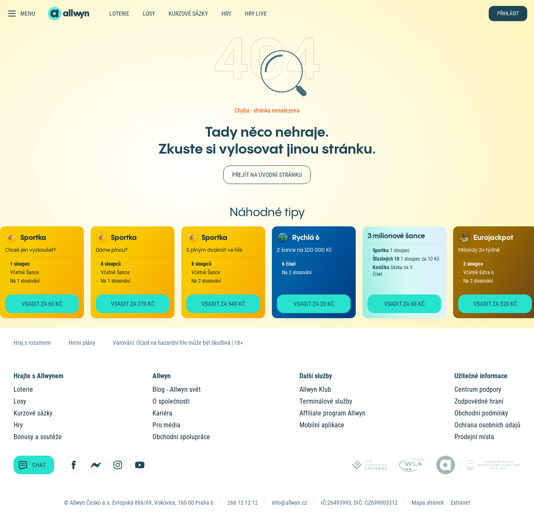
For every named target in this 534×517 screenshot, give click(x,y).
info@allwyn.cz (289, 502)
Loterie (119, 13)
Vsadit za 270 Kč (133, 303)
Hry (226, 13)
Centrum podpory (477, 389)
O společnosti (171, 401)
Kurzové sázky (188, 13)
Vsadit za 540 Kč (223, 303)
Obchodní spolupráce (181, 437)
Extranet (460, 502)
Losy (149, 13)
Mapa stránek (428, 502)
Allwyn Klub (315, 389)
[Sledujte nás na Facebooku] (73, 465)
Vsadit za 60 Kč (42, 303)
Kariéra (162, 413)
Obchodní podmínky (481, 413)
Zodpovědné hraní (479, 401)
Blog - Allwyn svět (176, 389)
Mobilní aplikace (321, 425)
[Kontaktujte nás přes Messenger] (95, 465)
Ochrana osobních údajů (487, 425)
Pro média (166, 425)
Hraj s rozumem (32, 342)
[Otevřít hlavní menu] (21, 13)
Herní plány (82, 342)
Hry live (256, 13)
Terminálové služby (325, 401)
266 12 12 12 (242, 502)
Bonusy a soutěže (38, 437)
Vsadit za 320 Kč (495, 303)
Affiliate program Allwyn (332, 413)
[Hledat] (472, 13)
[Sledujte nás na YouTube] (139, 465)
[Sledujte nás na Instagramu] (117, 465)
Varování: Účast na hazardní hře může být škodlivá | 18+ (178, 342)
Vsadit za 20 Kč (313, 303)
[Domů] (74, 13)
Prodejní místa (474, 437)
